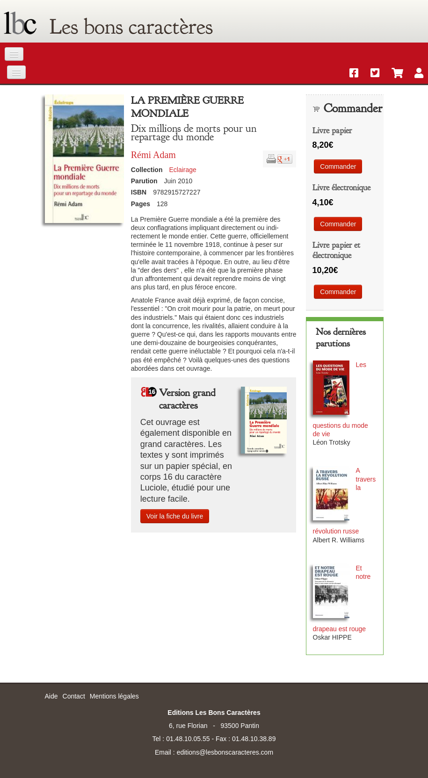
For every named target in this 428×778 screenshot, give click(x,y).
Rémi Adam (153, 155)
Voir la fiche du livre (174, 516)
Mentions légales (114, 696)
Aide (51, 696)
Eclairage (182, 169)
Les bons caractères (131, 27)
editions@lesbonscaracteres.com (225, 752)
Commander (338, 166)
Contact (74, 696)
